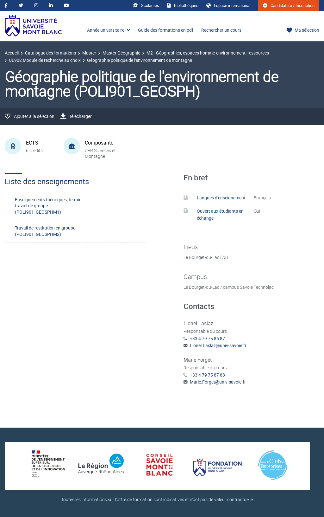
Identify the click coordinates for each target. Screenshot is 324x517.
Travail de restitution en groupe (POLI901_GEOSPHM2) (45, 231)
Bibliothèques (182, 5)
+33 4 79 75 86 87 (207, 338)
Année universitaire (105, 30)
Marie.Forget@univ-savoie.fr (218, 382)
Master (89, 53)
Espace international (228, 5)
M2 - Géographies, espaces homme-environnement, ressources (207, 53)
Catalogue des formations (50, 53)
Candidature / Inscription (289, 5)
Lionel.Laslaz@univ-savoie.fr (218, 345)
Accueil (12, 53)
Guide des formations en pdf (165, 30)
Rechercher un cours (221, 30)
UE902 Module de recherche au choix (45, 60)
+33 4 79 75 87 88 (207, 375)
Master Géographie (121, 53)
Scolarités (146, 5)
